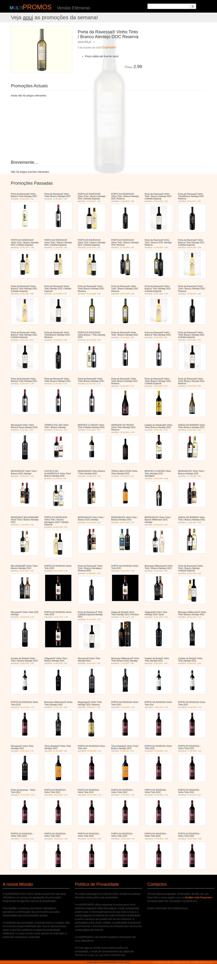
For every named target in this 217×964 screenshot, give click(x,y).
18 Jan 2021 (191, 294)
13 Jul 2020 (57, 294)
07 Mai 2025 (158, 839)
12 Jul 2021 (24, 430)
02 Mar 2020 (191, 247)
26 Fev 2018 (91, 340)
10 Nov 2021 (158, 707)
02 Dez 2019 (191, 573)
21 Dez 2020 (158, 294)
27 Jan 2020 (91, 619)
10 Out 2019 (158, 571)
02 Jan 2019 (91, 522)
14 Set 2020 (158, 337)
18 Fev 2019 (124, 522)
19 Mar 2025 (125, 839)
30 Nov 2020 (124, 294)
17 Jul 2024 (24, 839)
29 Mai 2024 (158, 795)
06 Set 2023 (58, 795)
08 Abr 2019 (91, 247)
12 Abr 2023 (192, 751)
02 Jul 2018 (57, 478)
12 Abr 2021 (57, 384)
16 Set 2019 (91, 573)
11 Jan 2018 (57, 247)
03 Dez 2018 (58, 527)
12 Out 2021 (125, 707)
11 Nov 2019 (158, 247)
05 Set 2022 (124, 751)
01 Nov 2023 (92, 795)
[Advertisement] (175, 51)
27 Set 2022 (158, 751)
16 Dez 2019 (24, 617)
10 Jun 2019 (124, 247)
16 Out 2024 (91, 839)
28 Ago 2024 (58, 839)
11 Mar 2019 (124, 201)
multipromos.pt (162, 962)
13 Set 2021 (57, 340)
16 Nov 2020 (24, 384)
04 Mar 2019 (158, 525)
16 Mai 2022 (158, 386)
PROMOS (37, 7)
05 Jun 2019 (58, 571)
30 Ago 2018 (91, 476)
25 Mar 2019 (58, 430)
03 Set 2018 (91, 430)
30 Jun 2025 (192, 839)
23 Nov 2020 (124, 617)
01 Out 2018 (191, 476)
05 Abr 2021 (91, 663)
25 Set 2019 (125, 571)
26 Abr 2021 (191, 201)
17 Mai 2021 (124, 663)
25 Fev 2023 (191, 386)
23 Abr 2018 (91, 201)
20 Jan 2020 (124, 337)
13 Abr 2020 (24, 294)
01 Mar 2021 (24, 663)
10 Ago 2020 (91, 294)
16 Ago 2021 (58, 707)
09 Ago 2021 (24, 199)
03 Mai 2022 (91, 751)
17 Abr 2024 (125, 795)
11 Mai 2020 (57, 199)
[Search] (192, 6)
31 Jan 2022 (124, 386)
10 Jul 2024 (192, 795)
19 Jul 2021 (24, 340)
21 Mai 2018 (24, 476)
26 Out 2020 (191, 340)
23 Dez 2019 (58, 617)
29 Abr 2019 (24, 571)
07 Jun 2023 (24, 795)
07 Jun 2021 (91, 384)
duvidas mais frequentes (198, 897)
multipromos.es (180, 962)
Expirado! (109, 47)
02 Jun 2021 (24, 707)
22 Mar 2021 (158, 430)
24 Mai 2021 (158, 663)
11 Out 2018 (24, 525)
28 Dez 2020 (191, 617)
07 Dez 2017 (24, 247)
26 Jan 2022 (192, 707)
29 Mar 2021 (158, 201)
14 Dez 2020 (158, 617)
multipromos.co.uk (202, 962)
